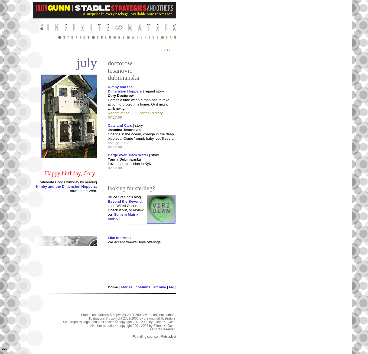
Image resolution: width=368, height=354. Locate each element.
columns (143, 287)
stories (127, 287)
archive (159, 287)
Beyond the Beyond (125, 201)
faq (171, 287)
